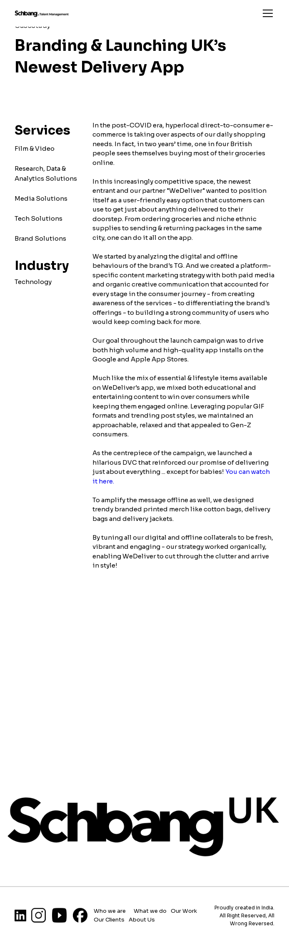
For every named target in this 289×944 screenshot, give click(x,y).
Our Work (184, 910)
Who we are (110, 910)
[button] (266, 13)
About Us (142, 919)
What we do (150, 910)
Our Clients (109, 919)
